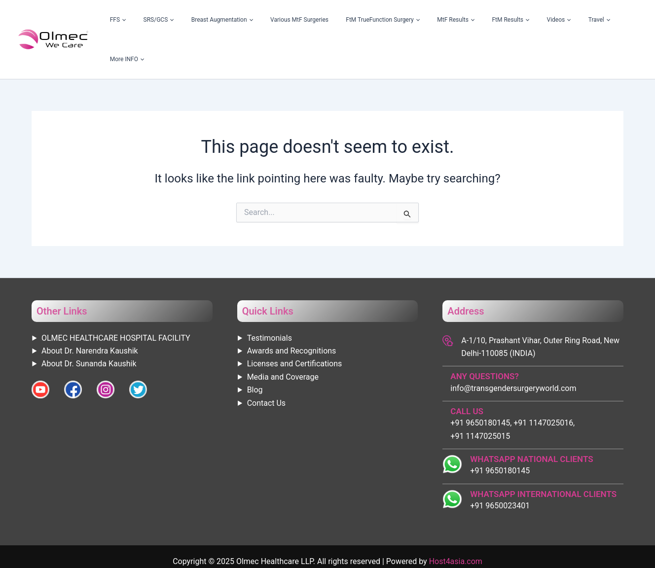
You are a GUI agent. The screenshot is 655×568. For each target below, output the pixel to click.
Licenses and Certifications (294, 324)
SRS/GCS (223, 19)
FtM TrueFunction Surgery (413, 19)
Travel (583, 19)
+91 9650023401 (500, 466)
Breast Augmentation (275, 19)
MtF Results (475, 19)
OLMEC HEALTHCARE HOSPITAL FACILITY (115, 298)
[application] (199, 19)
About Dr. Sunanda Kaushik (89, 324)
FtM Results (518, 19)
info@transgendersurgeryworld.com (513, 349)
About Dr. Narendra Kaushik (89, 311)
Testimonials (269, 298)
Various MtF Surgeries (341, 19)
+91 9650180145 (500, 431)
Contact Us (266, 363)
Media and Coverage (283, 337)
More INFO (617, 19)
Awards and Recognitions (291, 311)
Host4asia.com (455, 522)
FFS (194, 19)
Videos (555, 19)
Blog (255, 350)
